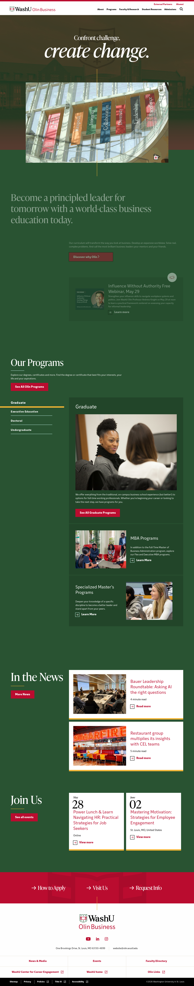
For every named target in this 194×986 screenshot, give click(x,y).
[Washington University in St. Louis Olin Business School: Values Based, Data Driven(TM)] (97, 928)
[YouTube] (88, 939)
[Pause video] (156, 158)
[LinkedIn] (97, 939)
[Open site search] (181, 9)
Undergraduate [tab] (21, 443)
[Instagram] (106, 939)
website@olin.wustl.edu (125, 948)
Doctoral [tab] (16, 434)
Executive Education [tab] (24, 424)
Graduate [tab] (18, 415)
